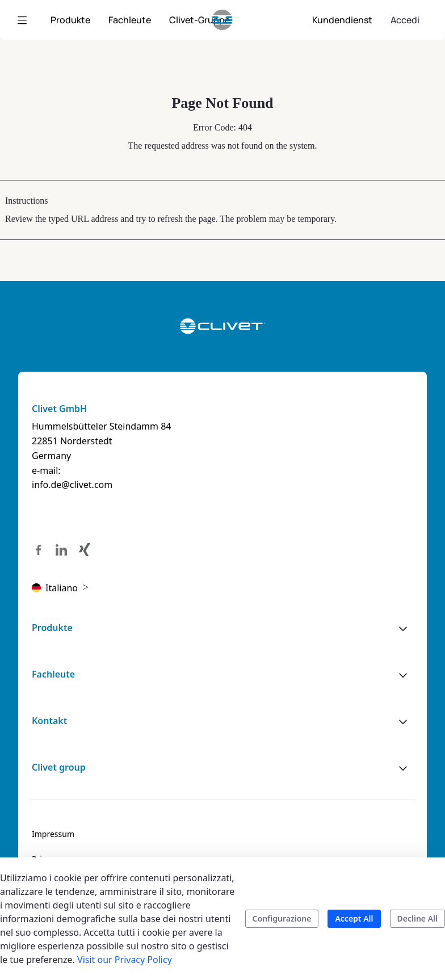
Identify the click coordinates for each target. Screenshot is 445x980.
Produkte (52, 627)
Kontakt (49, 720)
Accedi (405, 20)
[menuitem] (70, 19)
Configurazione (282, 918)
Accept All (354, 918)
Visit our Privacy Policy (124, 959)
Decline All (417, 918)
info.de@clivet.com (72, 484)
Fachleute (53, 674)
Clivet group (59, 767)
